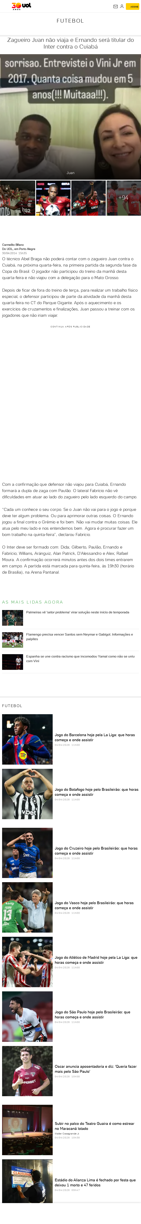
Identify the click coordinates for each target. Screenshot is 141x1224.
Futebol (70, 21)
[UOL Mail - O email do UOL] (115, 6)
